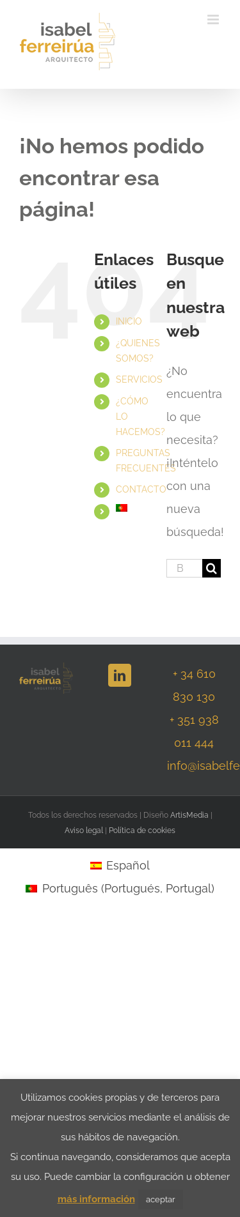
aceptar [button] (160, 1199)
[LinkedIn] (119, 675)
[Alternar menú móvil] (214, 19)
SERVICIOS (139, 379)
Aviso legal (84, 830)
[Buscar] (211, 568)
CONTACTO (141, 489)
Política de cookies (142, 830)
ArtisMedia (189, 815)
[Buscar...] (184, 568)
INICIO (129, 321)
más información (96, 1199)
